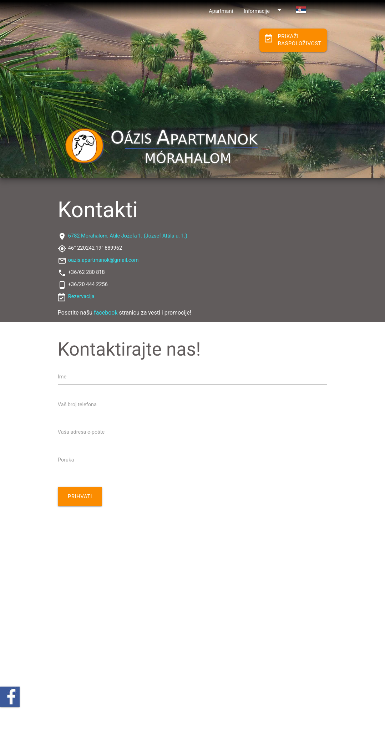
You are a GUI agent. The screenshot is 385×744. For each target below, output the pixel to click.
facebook (105, 312)
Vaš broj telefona (77, 405)
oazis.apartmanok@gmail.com (103, 260)
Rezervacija (81, 297)
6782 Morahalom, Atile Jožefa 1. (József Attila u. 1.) (127, 236)
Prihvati (80, 496)
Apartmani (221, 11)
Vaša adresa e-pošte (81, 432)
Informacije (264, 10)
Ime (62, 377)
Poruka (66, 460)
